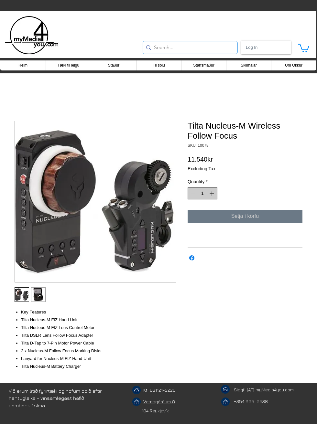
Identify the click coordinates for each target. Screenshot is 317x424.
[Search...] (189, 47)
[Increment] (212, 193)
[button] (303, 47)
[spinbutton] (202, 193)
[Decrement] (193, 193)
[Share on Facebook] (192, 258)
